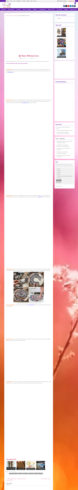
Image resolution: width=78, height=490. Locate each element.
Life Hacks (20, 473)
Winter (58, 174)
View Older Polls (58, 186)
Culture (35, 9)
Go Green (59, 9)
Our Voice (24, 0)
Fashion (3, 9)
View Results (58, 182)
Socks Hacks (31, 473)
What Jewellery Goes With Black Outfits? (64, 130)
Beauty (19, 9)
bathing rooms (11, 72)
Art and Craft (15, 15)
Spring (58, 168)
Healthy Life (19, 0)
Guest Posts (73, 9)
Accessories (11, 9)
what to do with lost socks (38, 473)
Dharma (28, 0)
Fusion (14, 0)
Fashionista (42, 9)
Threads (59, 18)
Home (7, 15)
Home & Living (27, 9)
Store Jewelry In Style (45, 478)
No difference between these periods (64, 176)
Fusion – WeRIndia (60, 138)
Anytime (59, 177)
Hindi (11, 0)
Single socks (25, 473)
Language (62, 0)
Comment (8, 484)
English (7, 0)
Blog (31, 0)
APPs (77, 0)
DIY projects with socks (13, 473)
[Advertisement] (39, 4)
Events (35, 0)
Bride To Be (51, 9)
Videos (66, 9)
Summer (59, 170)
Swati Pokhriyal (34, 58)
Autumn (59, 172)
